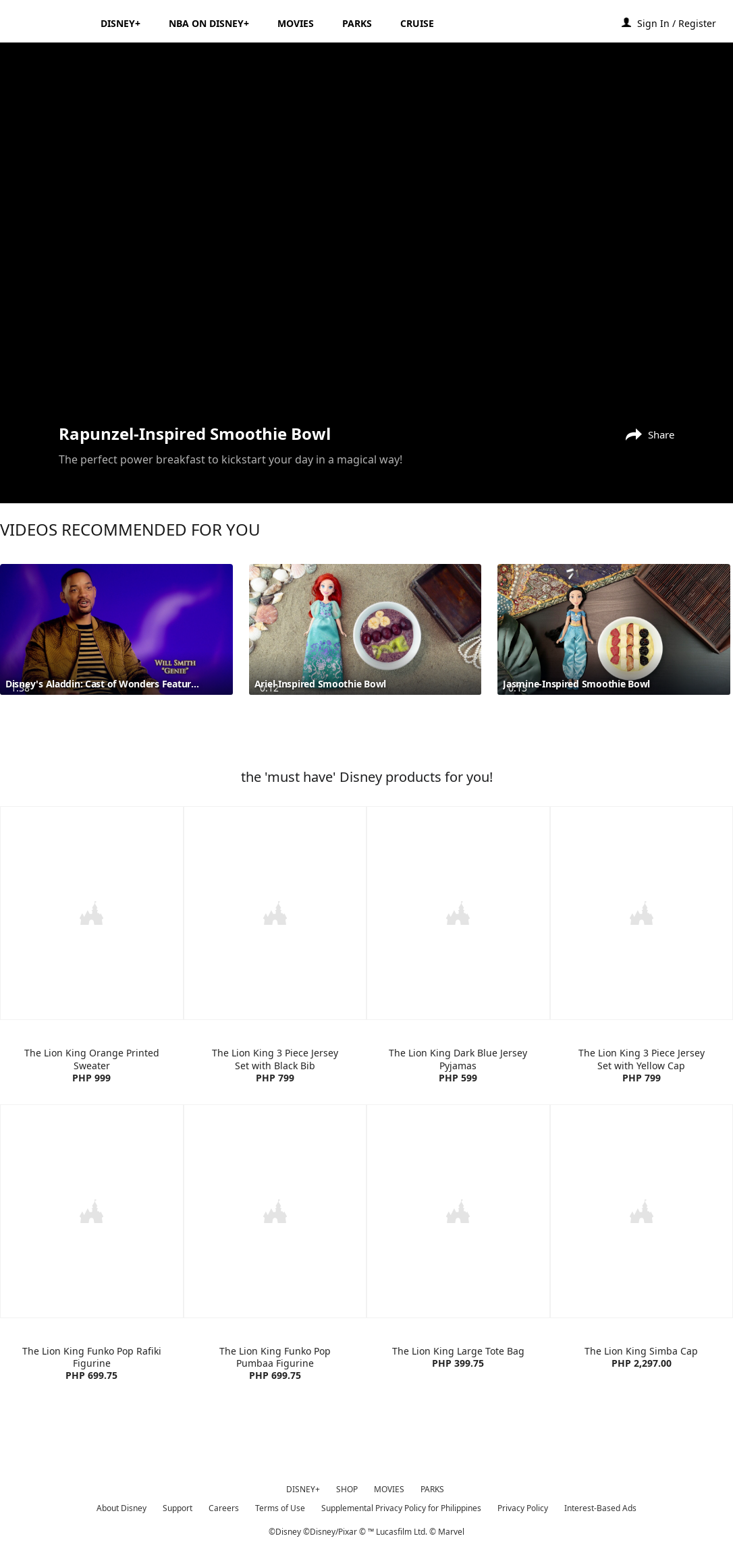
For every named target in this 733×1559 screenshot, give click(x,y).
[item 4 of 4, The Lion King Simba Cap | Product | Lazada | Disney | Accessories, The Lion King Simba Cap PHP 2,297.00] (642, 1284)
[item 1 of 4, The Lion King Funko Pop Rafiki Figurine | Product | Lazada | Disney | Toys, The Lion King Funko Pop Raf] (92, 1284)
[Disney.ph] (48, 23)
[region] (366, 232)
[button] (683, 22)
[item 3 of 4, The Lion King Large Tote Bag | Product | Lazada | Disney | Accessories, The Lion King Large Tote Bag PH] (458, 1284)
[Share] (646, 433)
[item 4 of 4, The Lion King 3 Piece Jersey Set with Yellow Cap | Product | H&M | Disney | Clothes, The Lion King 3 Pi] (642, 987)
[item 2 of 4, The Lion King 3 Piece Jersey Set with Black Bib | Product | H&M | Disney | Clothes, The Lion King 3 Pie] (275, 987)
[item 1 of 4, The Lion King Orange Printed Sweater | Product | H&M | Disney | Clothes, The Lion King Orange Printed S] (92, 987)
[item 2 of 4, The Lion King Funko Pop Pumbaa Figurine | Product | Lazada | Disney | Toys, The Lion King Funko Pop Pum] (275, 1284)
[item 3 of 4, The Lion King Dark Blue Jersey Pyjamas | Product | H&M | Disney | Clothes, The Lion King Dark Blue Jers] (458, 987)
